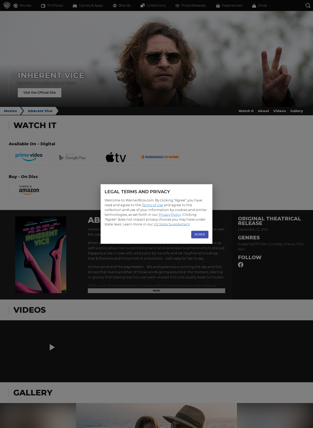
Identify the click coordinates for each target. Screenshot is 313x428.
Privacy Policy (170, 215)
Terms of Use (152, 205)
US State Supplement (172, 224)
